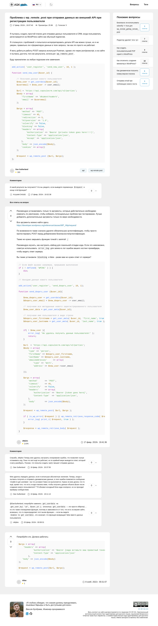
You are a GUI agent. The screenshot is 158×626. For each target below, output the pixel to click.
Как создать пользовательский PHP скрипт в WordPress (126, 51)
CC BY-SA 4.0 (143, 609)
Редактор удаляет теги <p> (127, 40)
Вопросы (134, 4)
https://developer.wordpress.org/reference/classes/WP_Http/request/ (46, 225)
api (83, 170)
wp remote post (96, 170)
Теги (146, 4)
